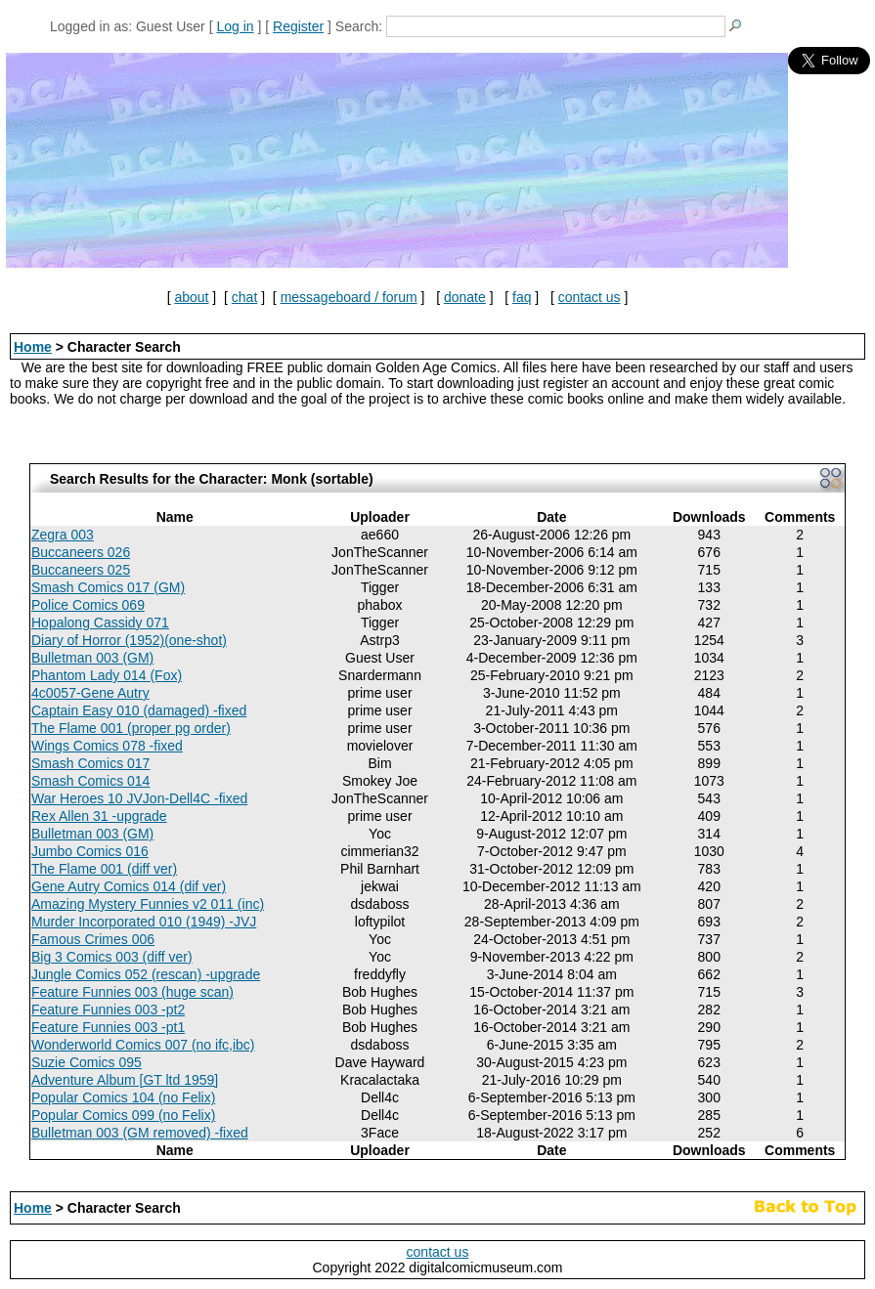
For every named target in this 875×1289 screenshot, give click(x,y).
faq (521, 297)
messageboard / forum (349, 297)
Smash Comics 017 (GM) (108, 587)
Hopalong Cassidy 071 (100, 622)
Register (298, 26)
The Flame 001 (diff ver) (104, 869)
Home (33, 347)
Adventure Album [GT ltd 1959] (124, 1080)
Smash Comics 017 (90, 763)
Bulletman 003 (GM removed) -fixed (139, 1132)
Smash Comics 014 (90, 781)
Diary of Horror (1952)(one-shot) (129, 640)
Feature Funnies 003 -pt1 (108, 1027)
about (191, 297)
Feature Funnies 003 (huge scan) (132, 992)
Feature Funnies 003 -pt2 (108, 1009)
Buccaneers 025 (80, 570)
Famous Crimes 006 (92, 939)
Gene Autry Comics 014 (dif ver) (128, 886)
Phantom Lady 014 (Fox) (106, 675)
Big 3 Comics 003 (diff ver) (112, 957)
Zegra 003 (62, 534)
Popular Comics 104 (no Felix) (123, 1097)
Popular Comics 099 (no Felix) (123, 1115)
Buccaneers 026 (80, 552)
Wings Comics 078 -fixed (107, 745)
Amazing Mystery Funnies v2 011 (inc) (147, 904)
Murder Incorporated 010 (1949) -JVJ (143, 921)
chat (244, 297)
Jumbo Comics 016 (90, 851)
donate (465, 297)
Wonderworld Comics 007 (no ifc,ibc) (143, 1045)
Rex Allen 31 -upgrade (99, 816)
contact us (589, 297)
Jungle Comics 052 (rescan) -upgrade (145, 974)
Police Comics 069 (88, 605)
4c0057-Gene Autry (90, 693)
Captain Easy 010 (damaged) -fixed (138, 710)
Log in (234, 26)
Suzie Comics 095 (86, 1062)
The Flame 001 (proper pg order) (131, 728)
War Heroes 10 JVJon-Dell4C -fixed (139, 798)
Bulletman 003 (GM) (92, 658)
